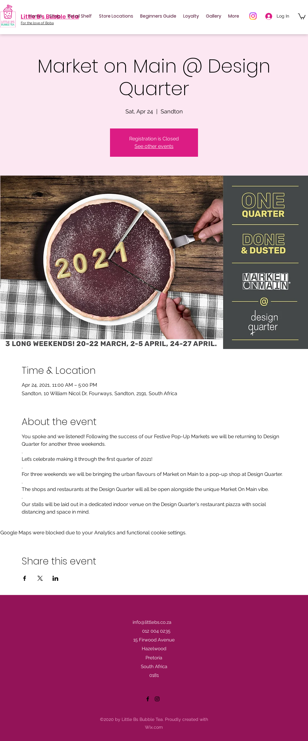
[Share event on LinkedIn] (55, 578)
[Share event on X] (40, 578)
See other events (154, 146)
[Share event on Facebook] (25, 578)
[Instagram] (253, 16)
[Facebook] (148, 699)
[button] (301, 16)
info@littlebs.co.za (152, 622)
